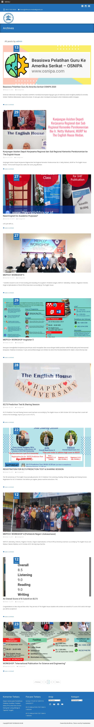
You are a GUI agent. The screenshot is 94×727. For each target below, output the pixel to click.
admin (19, 41)
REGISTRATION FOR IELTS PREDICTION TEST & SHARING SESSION (33, 469)
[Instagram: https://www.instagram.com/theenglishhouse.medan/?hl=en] (50, 704)
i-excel (79, 723)
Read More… (7, 100)
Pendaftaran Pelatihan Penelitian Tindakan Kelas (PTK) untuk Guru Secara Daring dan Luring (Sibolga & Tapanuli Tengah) (12, 705)
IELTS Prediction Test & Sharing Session (21, 404)
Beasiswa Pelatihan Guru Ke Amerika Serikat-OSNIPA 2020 (29, 87)
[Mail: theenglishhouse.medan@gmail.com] (54, 704)
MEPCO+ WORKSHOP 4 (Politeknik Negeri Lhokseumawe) (29, 534)
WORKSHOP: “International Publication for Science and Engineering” (34, 663)
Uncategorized (20, 90)
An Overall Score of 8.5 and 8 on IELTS (20, 599)
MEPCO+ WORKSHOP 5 (13, 275)
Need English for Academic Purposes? (20, 216)
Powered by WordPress (66, 723)
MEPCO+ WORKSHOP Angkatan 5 (18, 340)
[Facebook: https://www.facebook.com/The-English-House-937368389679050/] (58, 704)
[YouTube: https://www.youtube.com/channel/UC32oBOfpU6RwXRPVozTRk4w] (62, 704)
